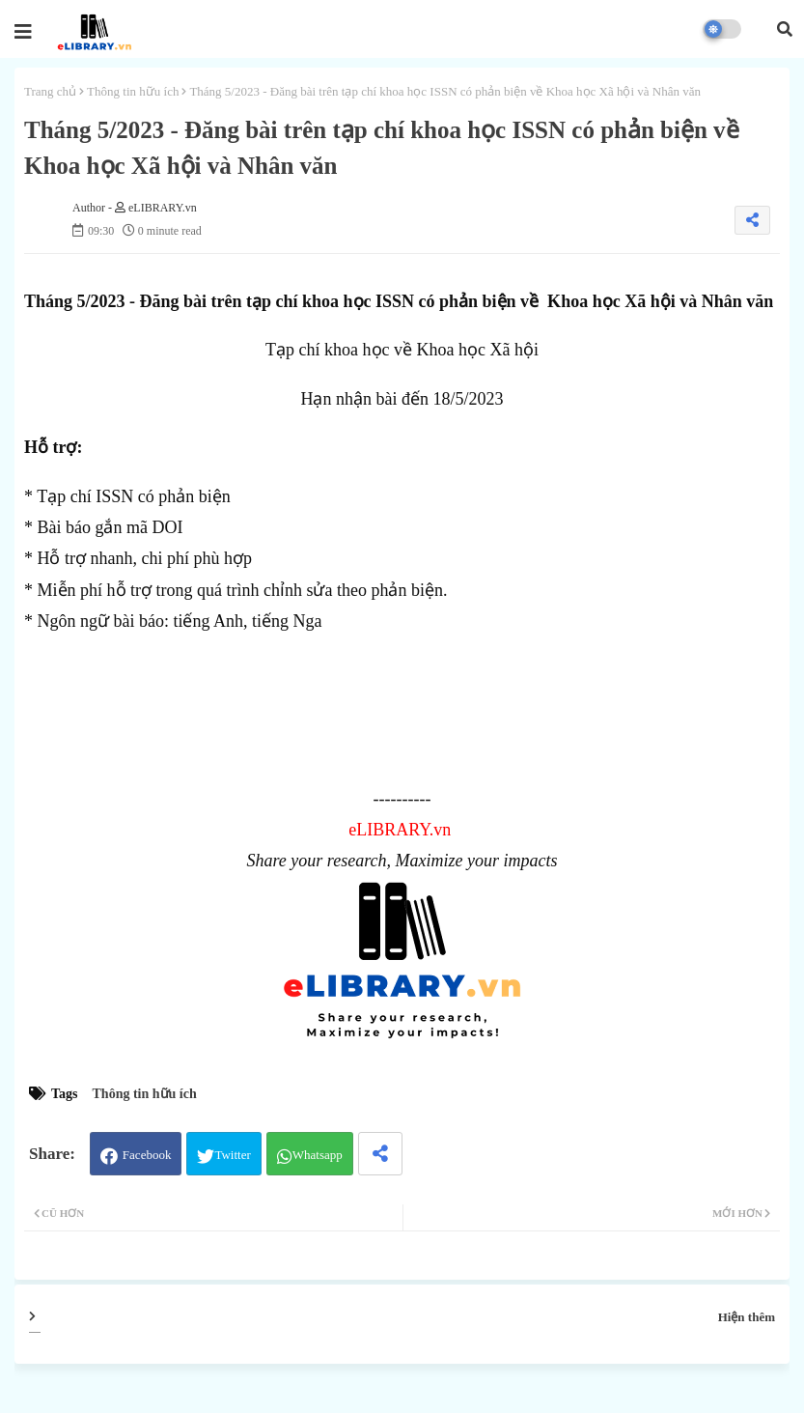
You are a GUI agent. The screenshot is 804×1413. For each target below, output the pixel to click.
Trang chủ (50, 91)
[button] (784, 29)
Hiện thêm (746, 1317)
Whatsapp (317, 1154)
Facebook (147, 1154)
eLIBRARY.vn (399, 829)
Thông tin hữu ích (133, 91)
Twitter (232, 1154)
